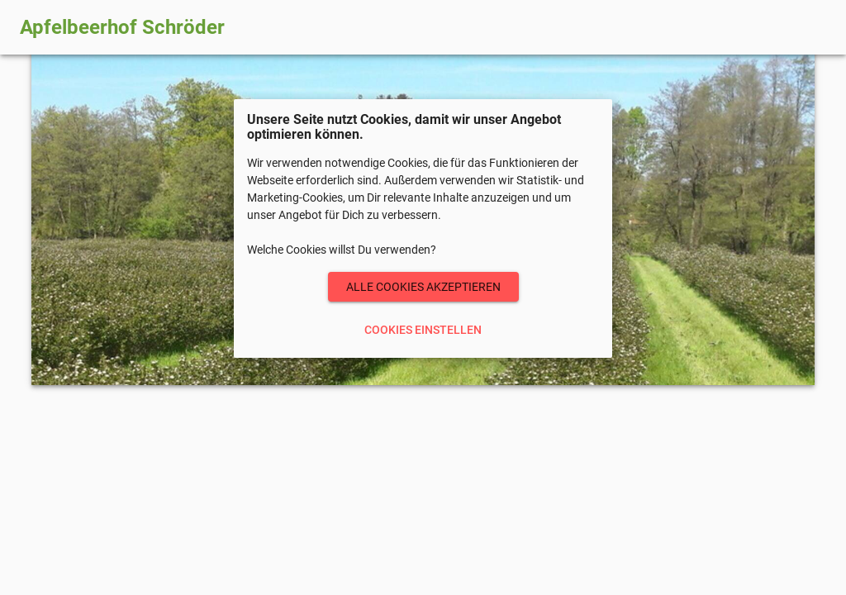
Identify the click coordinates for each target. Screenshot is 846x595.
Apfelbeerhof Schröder (122, 27)
